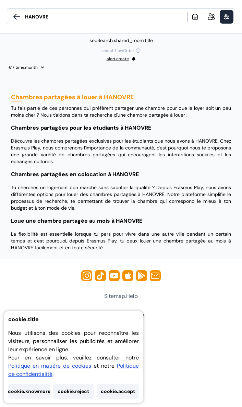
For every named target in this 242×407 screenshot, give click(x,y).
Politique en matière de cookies (49, 365)
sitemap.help (121, 296)
